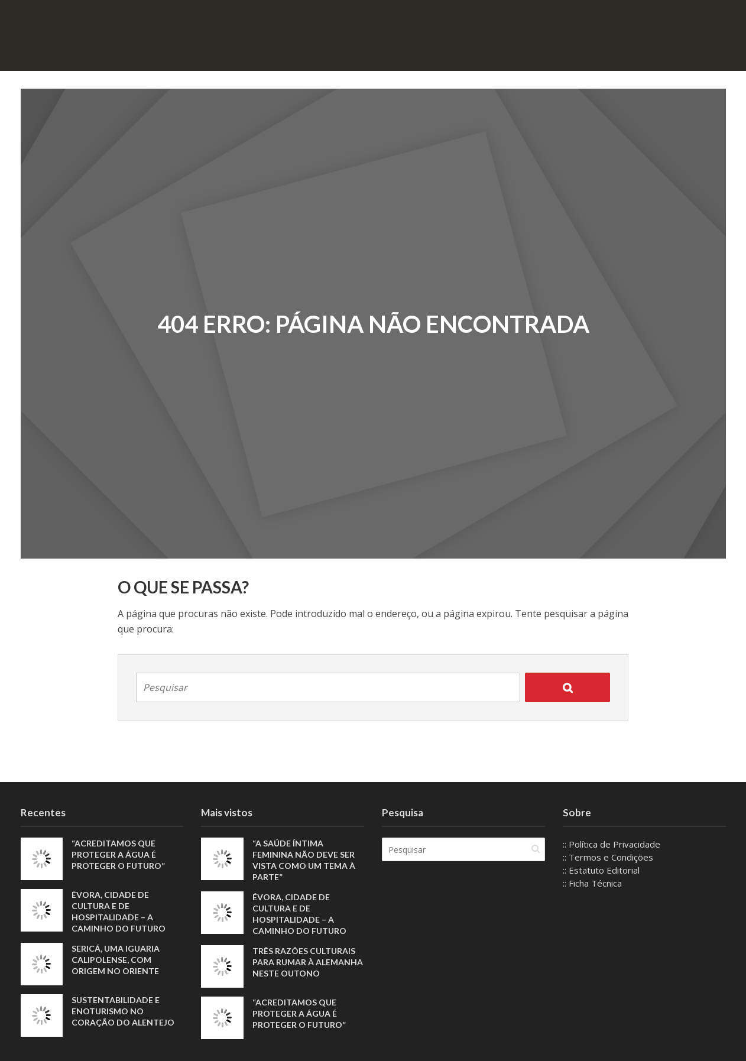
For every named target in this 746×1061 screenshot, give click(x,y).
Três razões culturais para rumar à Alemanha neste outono (307, 962)
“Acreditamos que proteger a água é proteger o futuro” (118, 854)
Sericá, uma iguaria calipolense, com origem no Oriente (116, 959)
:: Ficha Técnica (592, 883)
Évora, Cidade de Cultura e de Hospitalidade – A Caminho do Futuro (119, 911)
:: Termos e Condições (608, 857)
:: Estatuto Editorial (601, 870)
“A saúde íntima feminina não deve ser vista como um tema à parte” (303, 860)
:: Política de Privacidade (611, 844)
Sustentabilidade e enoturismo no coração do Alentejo (123, 1011)
